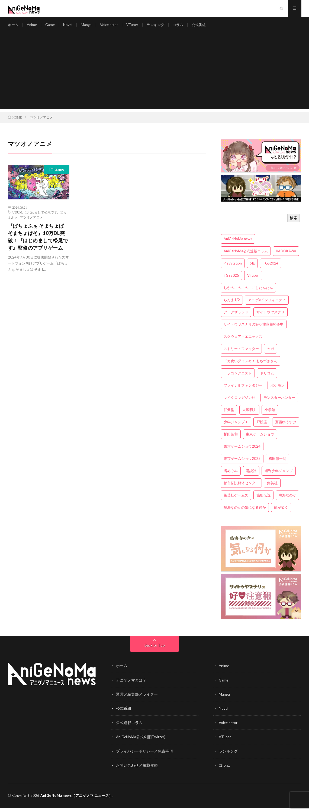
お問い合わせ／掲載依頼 (137, 769)
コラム (185, 27)
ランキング (161, 27)
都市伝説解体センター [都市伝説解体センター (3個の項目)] (241, 488)
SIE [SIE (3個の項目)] (252, 268)
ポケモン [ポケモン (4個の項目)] (278, 390)
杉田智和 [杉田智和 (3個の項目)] (231, 439)
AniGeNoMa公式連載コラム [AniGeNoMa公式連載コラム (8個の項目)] (246, 256)
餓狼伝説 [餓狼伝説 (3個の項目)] (263, 500)
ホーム (13, 27)
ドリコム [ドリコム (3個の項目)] (267, 378)
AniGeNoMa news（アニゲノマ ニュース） (77, 800)
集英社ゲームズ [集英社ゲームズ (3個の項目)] (236, 500)
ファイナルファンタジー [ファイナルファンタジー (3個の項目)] (243, 390)
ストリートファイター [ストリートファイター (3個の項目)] (241, 354)
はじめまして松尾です (41, 217)
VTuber (137, 27)
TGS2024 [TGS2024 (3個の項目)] (270, 268)
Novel (70, 27)
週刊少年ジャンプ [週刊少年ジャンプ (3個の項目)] (279, 476)
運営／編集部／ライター (137, 699)
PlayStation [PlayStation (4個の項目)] (233, 268)
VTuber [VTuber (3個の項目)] (253, 280)
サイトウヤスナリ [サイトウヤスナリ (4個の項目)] (270, 317)
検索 (293, 223)
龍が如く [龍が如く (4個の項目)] (281, 512)
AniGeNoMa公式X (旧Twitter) (141, 741)
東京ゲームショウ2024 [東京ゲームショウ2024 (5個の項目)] (242, 451)
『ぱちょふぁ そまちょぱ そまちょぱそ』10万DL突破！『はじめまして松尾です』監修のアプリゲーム (38, 242)
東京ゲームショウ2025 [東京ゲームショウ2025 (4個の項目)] (242, 463)
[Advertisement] (154, 76)
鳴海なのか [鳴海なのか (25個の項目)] (287, 500)
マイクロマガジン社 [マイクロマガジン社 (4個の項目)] (239, 402)
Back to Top (154, 650)
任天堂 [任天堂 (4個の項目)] (229, 415)
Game (52, 27)
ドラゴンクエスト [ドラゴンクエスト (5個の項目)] (238, 378)
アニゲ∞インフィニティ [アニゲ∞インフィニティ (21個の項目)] (267, 305)
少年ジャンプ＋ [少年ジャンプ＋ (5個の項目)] (236, 427)
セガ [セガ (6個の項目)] (270, 354)
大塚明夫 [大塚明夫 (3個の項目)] (249, 415)
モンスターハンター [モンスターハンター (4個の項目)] (279, 402)
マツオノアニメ (31, 222)
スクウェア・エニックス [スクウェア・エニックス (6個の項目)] (243, 341)
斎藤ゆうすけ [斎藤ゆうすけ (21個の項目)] (285, 427)
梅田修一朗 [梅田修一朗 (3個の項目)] (277, 463)
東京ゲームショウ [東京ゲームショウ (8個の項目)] (260, 439)
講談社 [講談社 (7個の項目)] (251, 476)
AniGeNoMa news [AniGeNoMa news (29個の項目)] (238, 244)
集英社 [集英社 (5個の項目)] (272, 488)
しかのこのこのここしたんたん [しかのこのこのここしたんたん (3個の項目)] (248, 293)
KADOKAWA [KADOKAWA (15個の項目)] (286, 256)
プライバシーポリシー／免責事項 (144, 755)
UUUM (17, 217)
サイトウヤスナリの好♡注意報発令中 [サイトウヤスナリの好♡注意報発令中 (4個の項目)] (254, 329)
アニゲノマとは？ (131, 685)
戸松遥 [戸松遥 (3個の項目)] (261, 427)
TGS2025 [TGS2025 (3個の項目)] (231, 280)
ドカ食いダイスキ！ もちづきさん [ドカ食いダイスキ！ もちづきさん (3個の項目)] (250, 366)
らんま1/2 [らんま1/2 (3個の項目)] (232, 305)
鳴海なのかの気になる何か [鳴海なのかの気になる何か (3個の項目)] (245, 512)
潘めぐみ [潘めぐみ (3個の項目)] (231, 476)
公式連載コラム (129, 727)
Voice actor (113, 27)
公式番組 (207, 27)
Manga (89, 27)
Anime (33, 27)
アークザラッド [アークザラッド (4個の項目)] (236, 317)
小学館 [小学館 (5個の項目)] (270, 415)
